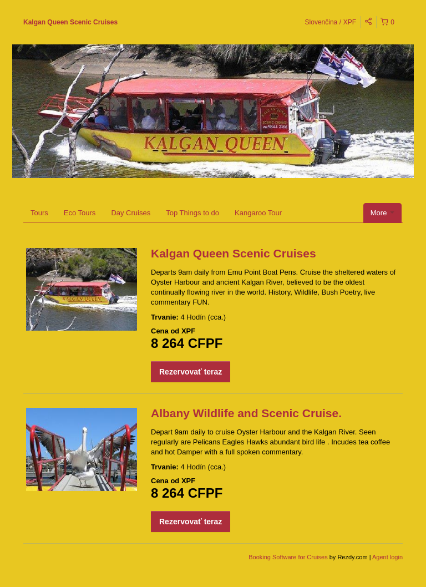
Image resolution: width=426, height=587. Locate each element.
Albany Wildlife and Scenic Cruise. (246, 413)
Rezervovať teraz (190, 371)
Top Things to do (192, 213)
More (382, 213)
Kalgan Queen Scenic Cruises (70, 22)
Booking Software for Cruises (288, 557)
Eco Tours (80, 213)
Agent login (387, 557)
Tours (39, 213)
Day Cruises (130, 213)
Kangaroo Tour (258, 213)
